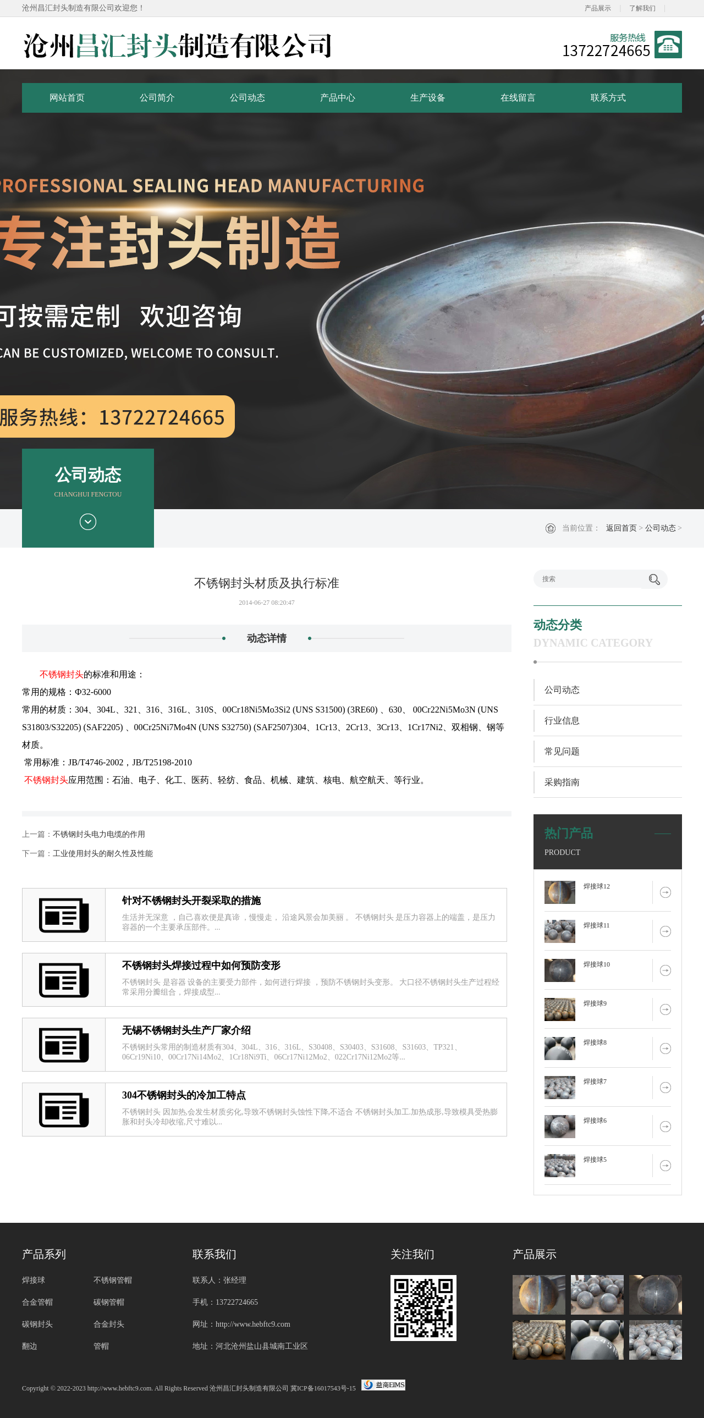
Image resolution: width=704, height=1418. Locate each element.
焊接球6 (595, 1120)
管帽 (101, 1346)
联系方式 (608, 97)
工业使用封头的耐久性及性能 (103, 853)
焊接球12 (597, 886)
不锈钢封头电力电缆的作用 (99, 834)
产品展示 (598, 8)
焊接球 (33, 1280)
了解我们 (642, 8)
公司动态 (247, 97)
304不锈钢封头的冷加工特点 (184, 1095)
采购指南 (562, 782)
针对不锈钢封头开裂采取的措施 (191, 900)
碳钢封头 (37, 1324)
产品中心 (337, 97)
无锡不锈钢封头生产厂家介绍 (186, 1030)
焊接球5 (595, 1159)
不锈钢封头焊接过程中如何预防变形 (201, 965)
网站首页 (67, 97)
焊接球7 (595, 1081)
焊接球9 (595, 1003)
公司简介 (157, 97)
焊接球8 (595, 1042)
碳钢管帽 (109, 1302)
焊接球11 (597, 925)
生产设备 (428, 97)
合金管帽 (37, 1302)
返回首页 (621, 528)
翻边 (29, 1346)
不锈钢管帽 (113, 1280)
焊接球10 (597, 964)
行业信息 (562, 720)
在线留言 (518, 97)
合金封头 (109, 1324)
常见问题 (562, 751)
